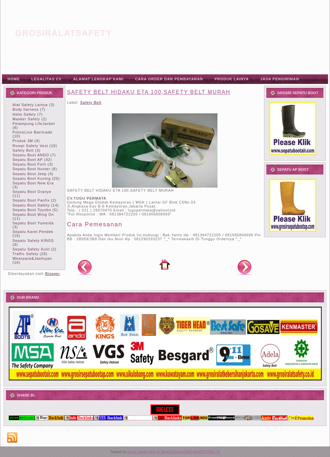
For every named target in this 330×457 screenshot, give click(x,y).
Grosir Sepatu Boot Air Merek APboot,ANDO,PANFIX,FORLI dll (173, 452)
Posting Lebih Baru (85, 267)
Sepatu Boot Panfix (31, 200)
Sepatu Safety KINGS (33, 241)
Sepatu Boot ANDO (31, 155)
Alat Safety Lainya (30, 105)
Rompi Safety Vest (30, 146)
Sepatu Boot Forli (29, 164)
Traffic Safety (25, 254)
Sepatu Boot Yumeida (33, 223)
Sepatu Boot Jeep (30, 174)
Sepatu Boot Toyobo (32, 210)
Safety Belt (23, 150)
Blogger (52, 274)
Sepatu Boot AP (28, 160)
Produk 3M (23, 141)
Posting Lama (244, 267)
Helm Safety (24, 114)
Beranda (164, 264)
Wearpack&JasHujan (32, 258)
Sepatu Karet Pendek (33, 232)
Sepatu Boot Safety (31, 205)
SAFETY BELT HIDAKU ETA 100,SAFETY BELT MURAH (148, 92)
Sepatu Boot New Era (33, 183)
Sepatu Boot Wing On (33, 214)
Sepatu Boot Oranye (32, 192)
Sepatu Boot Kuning (32, 178)
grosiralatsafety (63, 33)
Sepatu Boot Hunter (31, 169)
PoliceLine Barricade (32, 132)
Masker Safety (26, 119)
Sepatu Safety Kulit (31, 249)
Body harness (26, 109)
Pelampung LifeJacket (34, 124)
